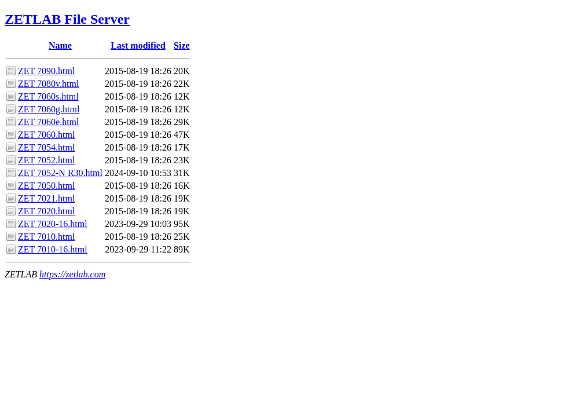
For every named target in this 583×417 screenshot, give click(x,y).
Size (182, 45)
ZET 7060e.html (48, 122)
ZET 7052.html (46, 160)
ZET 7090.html (46, 71)
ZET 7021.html (46, 198)
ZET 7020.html (46, 211)
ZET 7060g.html (48, 109)
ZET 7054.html (46, 147)
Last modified (138, 45)
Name (60, 45)
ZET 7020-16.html (52, 224)
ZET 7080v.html (48, 84)
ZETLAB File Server (67, 19)
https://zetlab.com (72, 274)
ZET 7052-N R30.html (60, 173)
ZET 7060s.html (48, 96)
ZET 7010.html (46, 237)
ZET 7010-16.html (52, 249)
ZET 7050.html (46, 186)
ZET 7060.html (46, 135)
